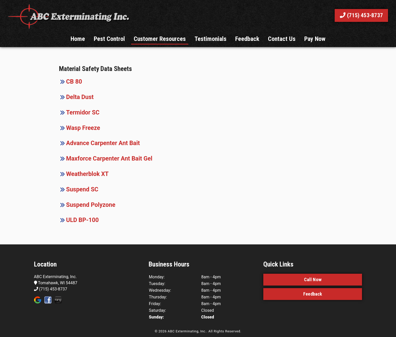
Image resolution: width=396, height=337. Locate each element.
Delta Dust (80, 97)
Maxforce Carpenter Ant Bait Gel (109, 158)
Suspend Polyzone (90, 204)
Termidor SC (83, 112)
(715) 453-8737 (361, 15)
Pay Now (314, 38)
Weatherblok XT (87, 174)
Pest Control (109, 38)
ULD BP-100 (82, 220)
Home (78, 38)
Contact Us (282, 38)
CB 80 (74, 81)
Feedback (247, 38)
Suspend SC (82, 189)
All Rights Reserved (224, 331)
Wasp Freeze (83, 128)
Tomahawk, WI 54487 (56, 282)
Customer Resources (160, 38)
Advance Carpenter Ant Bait (103, 143)
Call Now (313, 279)
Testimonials (210, 38)
